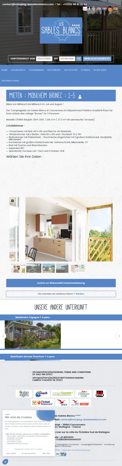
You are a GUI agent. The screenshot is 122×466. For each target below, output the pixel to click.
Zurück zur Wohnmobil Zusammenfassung (61, 283)
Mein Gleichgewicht (97, 59)
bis (56, 59)
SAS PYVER (54, 443)
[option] (30, 332)
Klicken (80, 294)
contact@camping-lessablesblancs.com (29, 4)
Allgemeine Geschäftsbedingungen (76, 443)
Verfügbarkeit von (23, 59)
